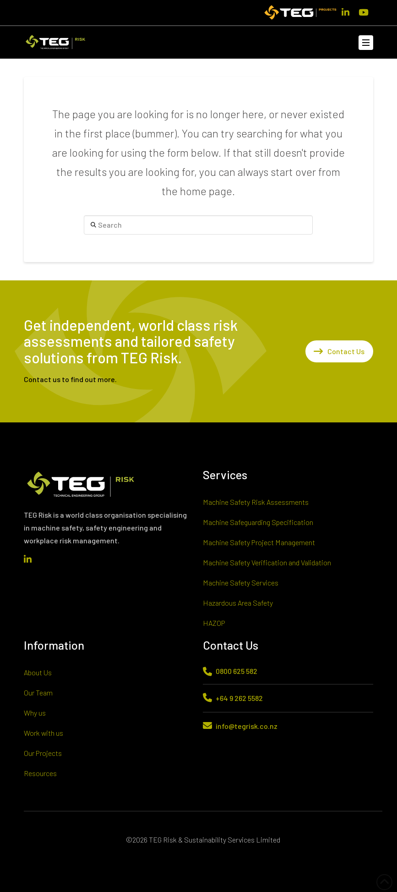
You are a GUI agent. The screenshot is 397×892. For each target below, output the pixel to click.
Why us (35, 712)
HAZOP (214, 622)
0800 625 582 (236, 671)
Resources (40, 773)
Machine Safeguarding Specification (258, 522)
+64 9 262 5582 (239, 698)
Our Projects (43, 753)
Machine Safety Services (240, 582)
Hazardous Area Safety (238, 602)
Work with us (43, 732)
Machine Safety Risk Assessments (256, 502)
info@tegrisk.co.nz (246, 726)
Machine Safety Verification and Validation (267, 562)
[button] (366, 42)
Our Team (38, 692)
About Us (38, 672)
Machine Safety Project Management (259, 542)
